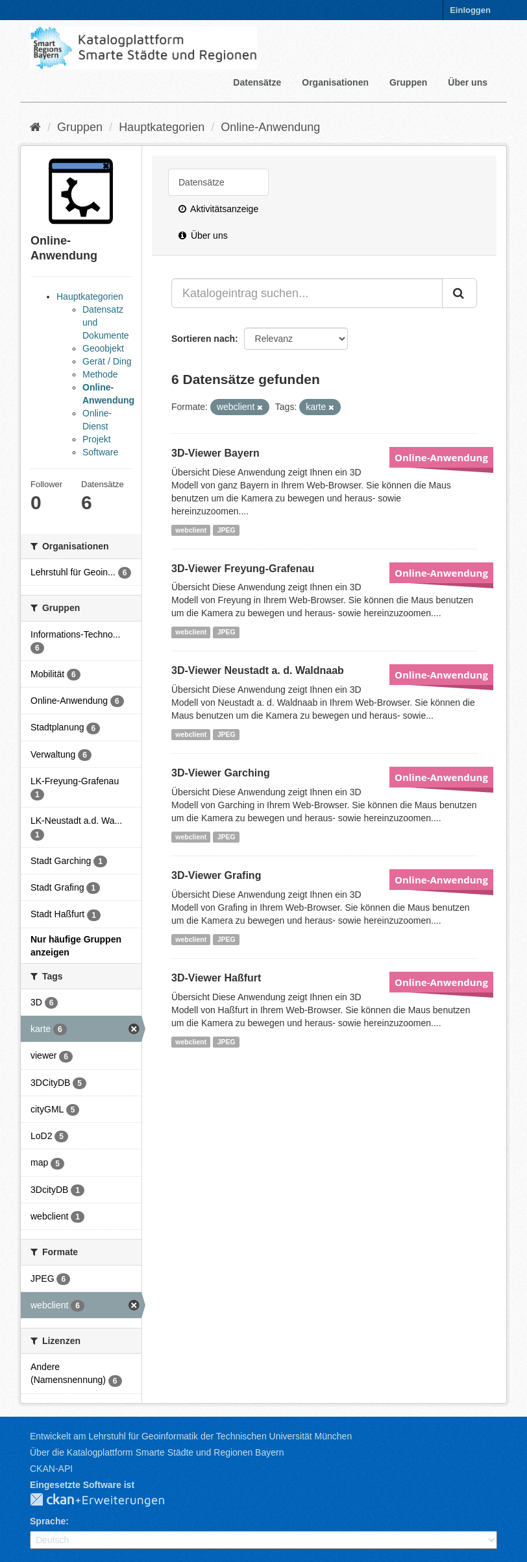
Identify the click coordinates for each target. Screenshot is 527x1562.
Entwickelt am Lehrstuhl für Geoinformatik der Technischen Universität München (191, 1436)
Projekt (96, 439)
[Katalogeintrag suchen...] (307, 293)
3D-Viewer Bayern (215, 453)
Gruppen (408, 82)
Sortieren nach (203, 338)
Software (100, 452)
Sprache (48, 1521)
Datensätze (257, 82)
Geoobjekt (103, 348)
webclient (190, 530)
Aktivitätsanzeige (218, 209)
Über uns (467, 82)
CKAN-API (51, 1468)
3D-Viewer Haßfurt (216, 977)
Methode (99, 374)
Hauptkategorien (161, 127)
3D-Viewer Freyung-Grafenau (242, 568)
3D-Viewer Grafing (216, 875)
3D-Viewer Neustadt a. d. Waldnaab (257, 670)
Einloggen (470, 10)
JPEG (226, 530)
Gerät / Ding (106, 361)
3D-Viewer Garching (220, 772)
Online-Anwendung (270, 127)
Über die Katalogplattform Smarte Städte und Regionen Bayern (157, 1452)
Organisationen (335, 82)
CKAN (108, 1500)
